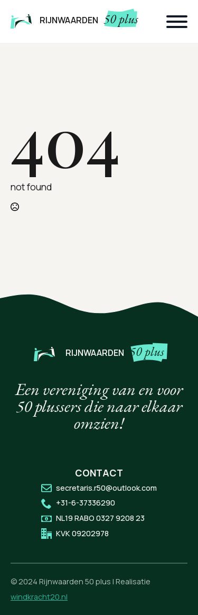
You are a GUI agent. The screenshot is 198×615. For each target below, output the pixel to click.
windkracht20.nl (39, 597)
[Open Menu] (176, 21)
